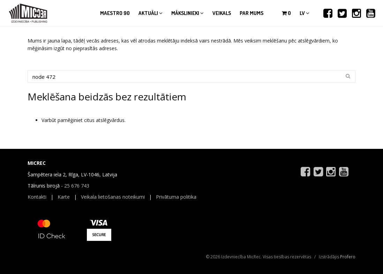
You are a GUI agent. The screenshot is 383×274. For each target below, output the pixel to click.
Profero (347, 257)
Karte (64, 196)
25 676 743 (76, 185)
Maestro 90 (115, 13)
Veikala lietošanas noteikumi (113, 196)
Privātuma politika (176, 196)
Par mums (251, 13)
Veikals (221, 13)
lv (304, 13)
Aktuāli (150, 13)
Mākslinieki (187, 13)
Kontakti (37, 196)
